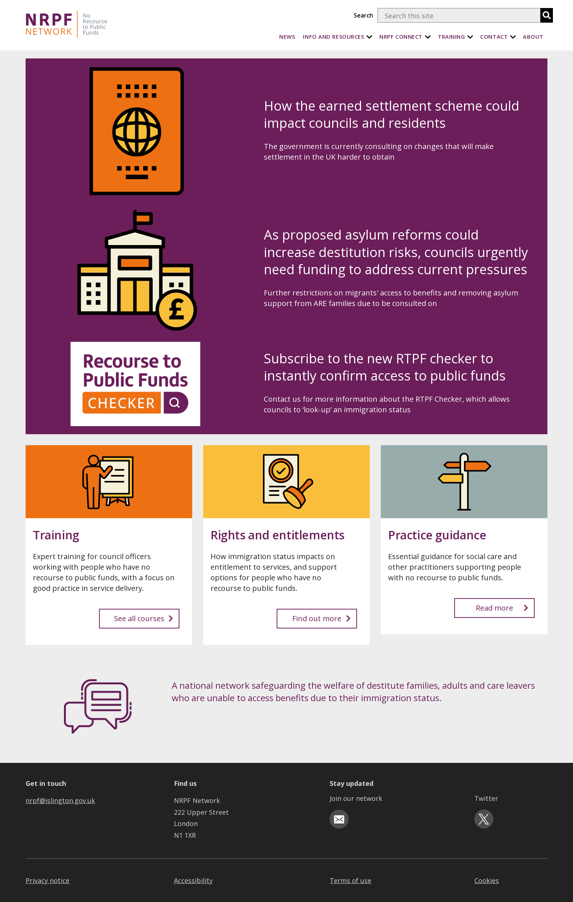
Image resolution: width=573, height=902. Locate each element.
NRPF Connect (400, 36)
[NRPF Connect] (428, 36)
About (533, 36)
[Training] (470, 36)
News (287, 36)
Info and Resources (333, 36)
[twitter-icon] (483, 819)
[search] (546, 15)
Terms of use (350, 880)
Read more (502, 608)
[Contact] (513, 36)
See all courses (143, 618)
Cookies (486, 880)
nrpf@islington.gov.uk (60, 800)
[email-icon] (339, 819)
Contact (494, 36)
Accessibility (193, 880)
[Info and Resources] (369, 36)
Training (451, 36)
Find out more (321, 618)
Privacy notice (47, 880)
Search (363, 15)
